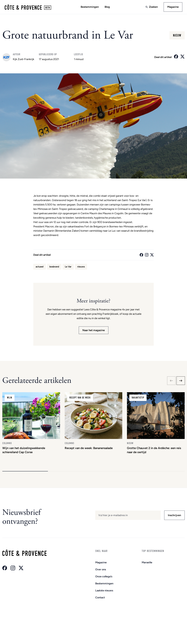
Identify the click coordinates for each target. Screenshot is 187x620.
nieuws (81, 266)
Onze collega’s (103, 576)
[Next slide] (180, 380)
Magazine (173, 6)
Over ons (100, 569)
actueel (40, 266)
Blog (107, 6)
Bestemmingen (90, 6)
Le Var (68, 266)
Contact (100, 597)
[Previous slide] (171, 380)
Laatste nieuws (104, 590)
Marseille (147, 562)
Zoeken (153, 6)
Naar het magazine (93, 330)
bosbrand (54, 266)
